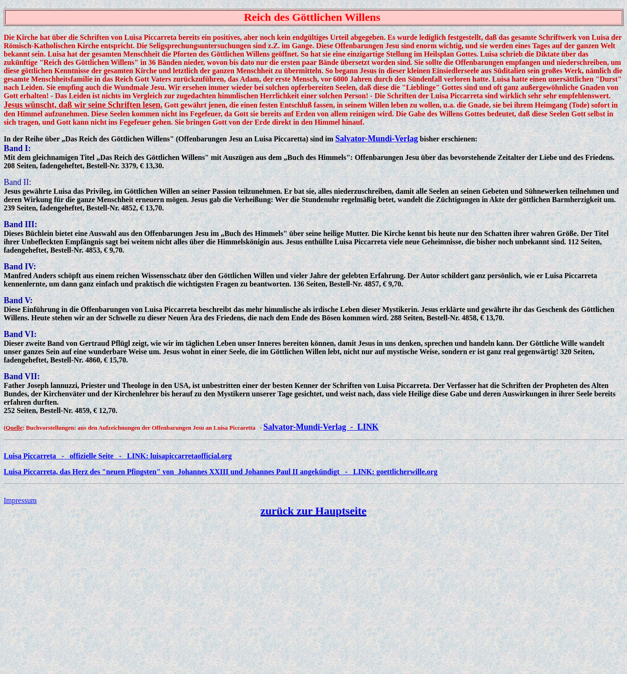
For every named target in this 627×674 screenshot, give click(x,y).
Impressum (20, 500)
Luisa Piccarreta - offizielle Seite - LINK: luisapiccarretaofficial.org (118, 456)
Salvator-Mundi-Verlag (376, 138)
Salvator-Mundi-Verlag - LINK (321, 427)
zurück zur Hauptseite (314, 511)
